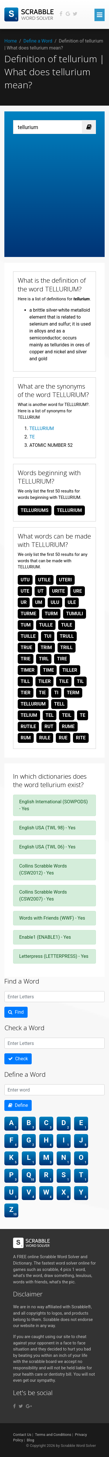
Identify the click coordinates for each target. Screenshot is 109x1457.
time (48, 670)
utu (25, 580)
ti (56, 692)
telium (29, 715)
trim (46, 647)
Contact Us (22, 1434)
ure (77, 591)
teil (66, 715)
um (38, 602)
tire (62, 659)
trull (67, 636)
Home (10, 41)
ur (24, 602)
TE (32, 437)
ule (72, 602)
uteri (65, 580)
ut (40, 591)
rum (26, 738)
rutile (28, 726)
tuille (28, 636)
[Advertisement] (54, 191)
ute (25, 591)
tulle (46, 625)
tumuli (74, 613)
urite (58, 591)
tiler (44, 681)
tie (42, 692)
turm (51, 613)
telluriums (35, 510)
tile (63, 681)
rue (63, 738)
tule (66, 625)
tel (50, 715)
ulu (55, 602)
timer (28, 670)
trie (26, 659)
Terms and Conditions (53, 1434)
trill (66, 647)
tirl (44, 659)
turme (28, 613)
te (82, 715)
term (73, 692)
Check (18, 1058)
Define (18, 1105)
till (25, 681)
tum (26, 625)
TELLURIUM (41, 428)
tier (26, 692)
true (26, 647)
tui (47, 636)
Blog (30, 1440)
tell (59, 704)
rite (81, 738)
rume (68, 726)
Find (16, 1012)
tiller (69, 670)
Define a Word (38, 41)
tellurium (69, 510)
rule (44, 738)
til (80, 681)
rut (48, 726)
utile (44, 580)
